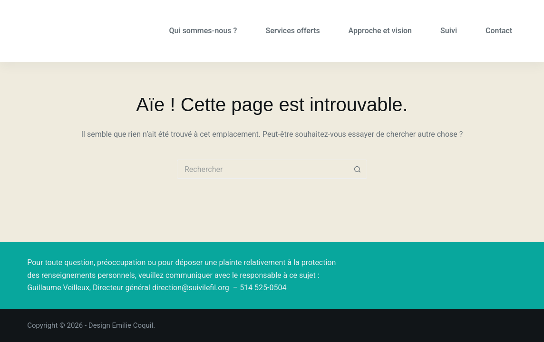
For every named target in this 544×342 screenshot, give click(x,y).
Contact (499, 30)
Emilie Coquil (132, 325)
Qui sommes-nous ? (203, 30)
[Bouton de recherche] (357, 169)
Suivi (448, 30)
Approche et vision (380, 30)
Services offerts (292, 30)
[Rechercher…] (262, 169)
